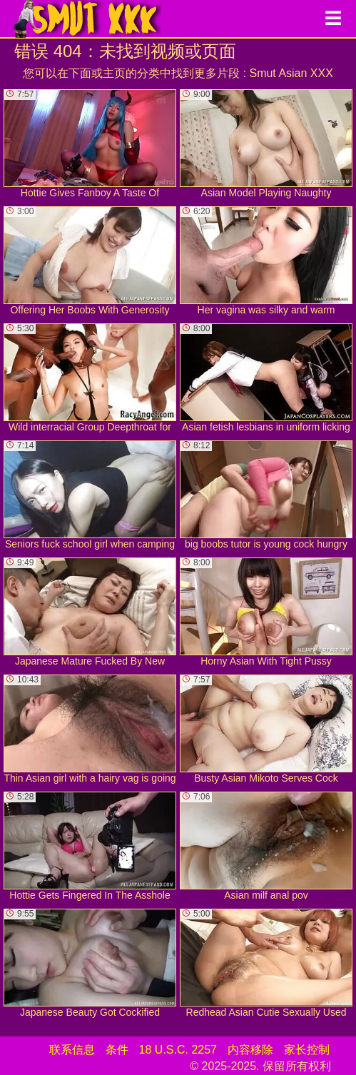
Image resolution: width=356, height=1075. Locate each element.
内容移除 (250, 1050)
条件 (117, 1050)
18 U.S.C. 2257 (178, 1050)
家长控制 (307, 1050)
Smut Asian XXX (290, 73)
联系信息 (72, 1050)
